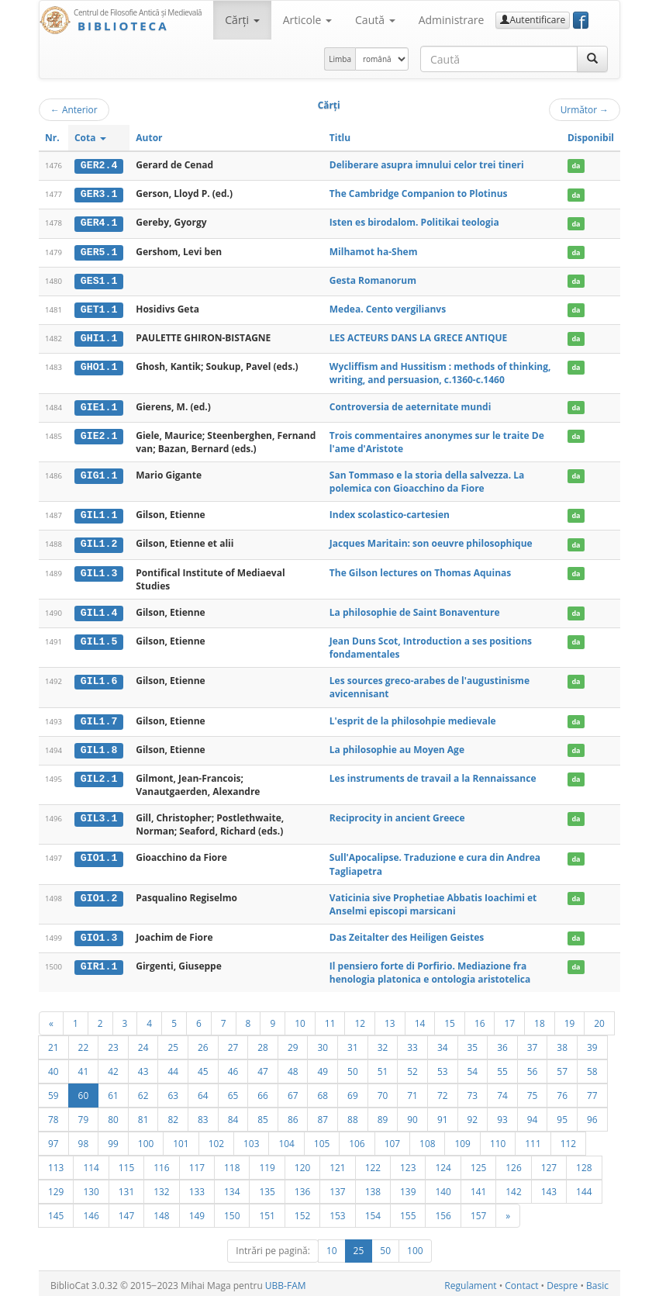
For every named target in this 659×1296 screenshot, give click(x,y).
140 (442, 1187)
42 (113, 1067)
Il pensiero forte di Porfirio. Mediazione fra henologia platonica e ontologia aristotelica (430, 969)
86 (293, 1115)
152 (302, 1211)
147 (126, 1211)
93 (502, 1115)
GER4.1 (99, 223)
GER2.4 (99, 165)
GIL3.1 (99, 814)
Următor (585, 109)
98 (83, 1139)
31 (352, 1043)
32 (383, 1043)
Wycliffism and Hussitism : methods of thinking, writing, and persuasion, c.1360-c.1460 (440, 371)
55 (502, 1067)
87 (322, 1115)
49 (322, 1067)
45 (203, 1067)
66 (262, 1091)
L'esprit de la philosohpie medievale (413, 717)
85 (262, 1115)
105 (322, 1139)
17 (509, 1019)
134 (232, 1187)
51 (383, 1067)
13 (390, 1019)
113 (56, 1163)
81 (143, 1115)
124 (442, 1163)
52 (412, 1067)
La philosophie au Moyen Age (397, 745)
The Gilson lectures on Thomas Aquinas (420, 569)
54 (473, 1067)
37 (532, 1043)
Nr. (52, 137)
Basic (597, 1281)
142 (513, 1187)
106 (356, 1139)
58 (592, 1067)
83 (203, 1115)
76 (562, 1091)
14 (420, 1019)
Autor (149, 137)
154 (373, 1211)
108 (427, 1139)
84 (233, 1115)
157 (478, 1211)
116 (161, 1163)
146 (90, 1211)
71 (412, 1091)
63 (172, 1091)
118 (232, 1163)
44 (172, 1067)
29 (293, 1043)
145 (56, 1211)
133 (197, 1187)
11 (330, 1019)
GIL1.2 (99, 541)
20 (599, 1019)
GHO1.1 (99, 365)
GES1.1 (99, 279)
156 (442, 1211)
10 (300, 1019)
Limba (340, 59)
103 (251, 1139)
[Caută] (592, 59)
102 (216, 1139)
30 (322, 1043)
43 (143, 1067)
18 (539, 1019)
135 (266, 1187)
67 (293, 1091)
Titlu (340, 137)
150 (232, 1211)
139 (408, 1187)
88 (352, 1115)
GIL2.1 (99, 775)
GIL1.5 (99, 638)
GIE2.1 (99, 434)
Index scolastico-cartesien (390, 512)
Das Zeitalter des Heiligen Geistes (407, 933)
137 (337, 1187)
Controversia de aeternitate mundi (411, 404)
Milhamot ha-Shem (374, 250)
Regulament (470, 1281)
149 (197, 1211)
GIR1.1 (99, 962)
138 (373, 1187)
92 (473, 1115)
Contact (521, 1281)
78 (53, 1115)
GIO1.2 (99, 894)
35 (473, 1043)
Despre (562, 1281)
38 (562, 1043)
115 (126, 1163)
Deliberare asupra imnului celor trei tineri (427, 164)
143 (549, 1187)
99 (113, 1139)
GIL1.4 (99, 610)
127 (549, 1163)
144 (584, 1187)
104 (286, 1139)
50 (352, 1067)
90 (412, 1115)
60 (83, 1091)
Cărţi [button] (242, 19)
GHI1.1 (99, 337)
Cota (90, 137)
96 (592, 1115)
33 (412, 1043)
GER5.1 (99, 250)
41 (83, 1067)
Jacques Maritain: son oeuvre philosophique (431, 541)
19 (569, 1019)
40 (53, 1067)
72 (442, 1091)
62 (143, 1091)
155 (408, 1211)
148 (161, 1211)
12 (359, 1019)
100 (146, 1139)
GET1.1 (99, 308)
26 (203, 1043)
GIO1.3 (99, 934)
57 (562, 1067)
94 (532, 1115)
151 (266, 1211)
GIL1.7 (99, 717)
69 (352, 1091)
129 (56, 1187)
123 (408, 1163)
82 (172, 1115)
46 (233, 1067)
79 (83, 1115)
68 (322, 1091)
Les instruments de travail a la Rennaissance (433, 774)
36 (502, 1043)
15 (449, 1019)
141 (478, 1187)
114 (90, 1163)
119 (266, 1163)
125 (478, 1163)
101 (180, 1139)
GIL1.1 (99, 513)
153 (337, 1211)
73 (473, 1091)
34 (442, 1043)
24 (143, 1043)
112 (568, 1139)
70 (383, 1091)
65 (233, 1091)
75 (532, 1091)
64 (203, 1091)
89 (383, 1115)
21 (53, 1043)
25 (172, 1043)
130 (90, 1187)
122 (373, 1163)
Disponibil (591, 137)
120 (302, 1163)
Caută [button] (375, 19)
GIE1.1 (99, 405)
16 (479, 1019)
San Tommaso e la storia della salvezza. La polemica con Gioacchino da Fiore (427, 479)
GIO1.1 (99, 855)
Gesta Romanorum (373, 278)
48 (293, 1067)
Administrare (452, 19)
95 (562, 1115)
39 (592, 1043)
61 (113, 1091)
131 (126, 1187)
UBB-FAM (285, 1281)
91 (442, 1115)
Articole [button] (307, 19)
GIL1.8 (99, 746)
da (575, 166)
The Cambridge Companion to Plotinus (419, 193)
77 (592, 1091)
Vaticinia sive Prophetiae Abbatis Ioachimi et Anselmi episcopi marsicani (433, 900)
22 (83, 1043)
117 (197, 1163)
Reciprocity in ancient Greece (397, 814)
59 (53, 1091)
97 (53, 1139)
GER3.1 (99, 194)
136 (302, 1187)
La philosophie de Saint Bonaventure (415, 609)
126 (513, 1163)
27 (233, 1043)
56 (532, 1067)
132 (161, 1187)
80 (113, 1115)
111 (532, 1139)
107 (392, 1139)
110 (497, 1139)
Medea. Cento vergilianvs (388, 307)
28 (262, 1043)
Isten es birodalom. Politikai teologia (414, 222)
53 (442, 1067)
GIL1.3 (99, 570)
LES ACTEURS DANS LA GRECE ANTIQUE (418, 336)
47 (262, 1067)
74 (502, 1091)
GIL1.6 (99, 678)
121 (337, 1163)
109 (462, 1139)
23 (113, 1043)
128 (584, 1163)
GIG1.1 (99, 473)
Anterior (74, 109)
